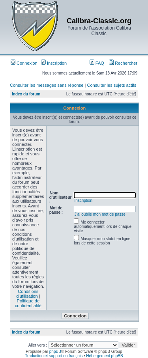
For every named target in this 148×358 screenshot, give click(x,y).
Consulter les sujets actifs (111, 85)
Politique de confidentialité (28, 303)
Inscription (54, 63)
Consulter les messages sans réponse (46, 85)
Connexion (24, 63)
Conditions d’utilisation (27, 293)
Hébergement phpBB (104, 356)
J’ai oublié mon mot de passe (100, 214)
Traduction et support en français (53, 356)
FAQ (97, 63)
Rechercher (123, 63)
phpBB (55, 351)
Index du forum (26, 94)
